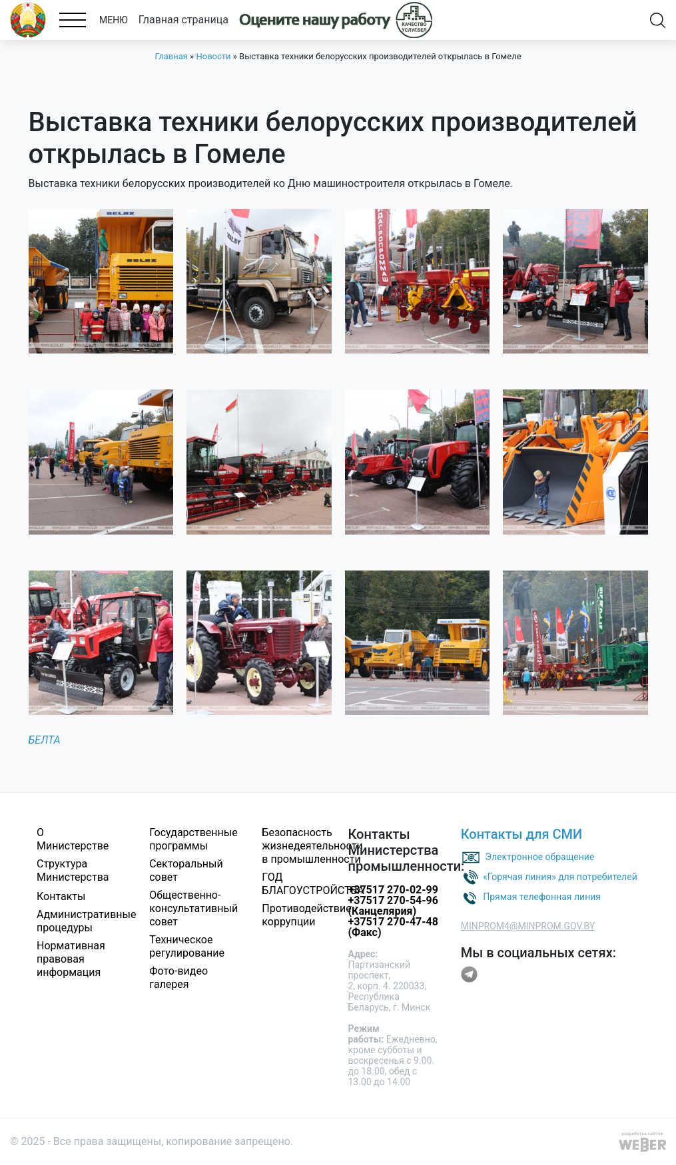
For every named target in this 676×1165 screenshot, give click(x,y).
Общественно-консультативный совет (193, 908)
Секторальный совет (186, 870)
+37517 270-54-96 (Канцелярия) (393, 905)
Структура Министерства (73, 870)
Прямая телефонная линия (542, 896)
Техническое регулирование (186, 946)
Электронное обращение (540, 856)
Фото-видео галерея (178, 978)
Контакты (61, 896)
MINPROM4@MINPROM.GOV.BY (528, 926)
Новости (213, 56)
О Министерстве (73, 839)
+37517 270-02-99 (393, 889)
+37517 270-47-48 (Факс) (393, 927)
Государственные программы (193, 839)
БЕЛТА (45, 740)
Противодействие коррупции (306, 915)
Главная (171, 56)
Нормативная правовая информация (71, 959)
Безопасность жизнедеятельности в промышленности (312, 845)
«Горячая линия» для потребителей (560, 876)
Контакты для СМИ (522, 834)
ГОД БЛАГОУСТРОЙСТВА (313, 884)
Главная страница (183, 19)
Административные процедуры (87, 921)
